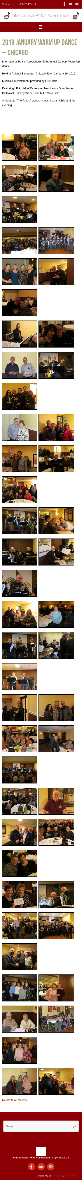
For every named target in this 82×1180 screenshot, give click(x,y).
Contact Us (8, 4)
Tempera (57, 1175)
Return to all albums (14, 1100)
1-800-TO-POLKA (26, 4)
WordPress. (71, 1175)
